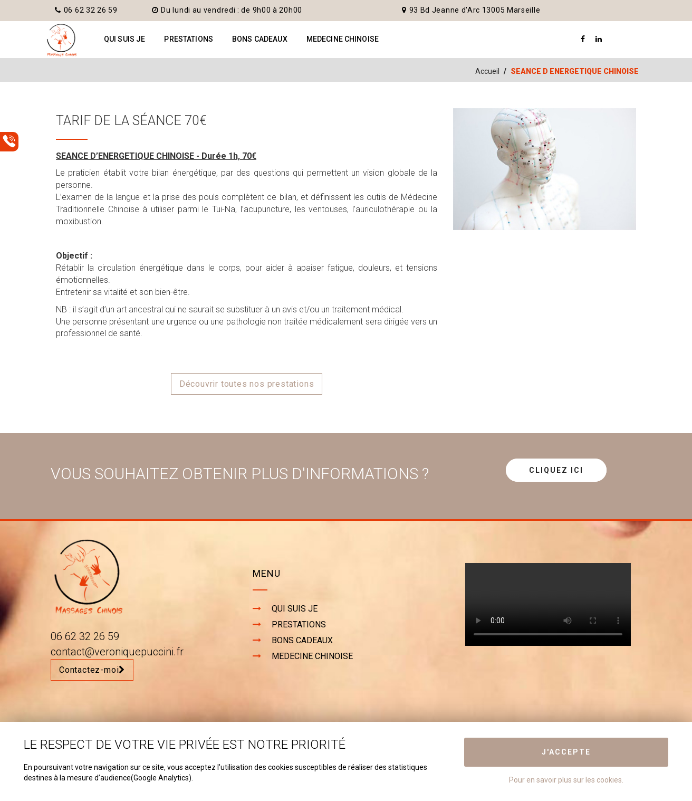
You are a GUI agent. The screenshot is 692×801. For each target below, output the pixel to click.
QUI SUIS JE (125, 39)
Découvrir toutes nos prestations (246, 384)
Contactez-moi (92, 670)
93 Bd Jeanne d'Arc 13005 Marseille (471, 10)
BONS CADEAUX (259, 39)
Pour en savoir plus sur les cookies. (566, 780)
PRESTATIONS (188, 39)
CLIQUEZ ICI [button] (556, 470)
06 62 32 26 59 (86, 10)
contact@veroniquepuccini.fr (117, 651)
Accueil (487, 71)
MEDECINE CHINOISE (342, 39)
